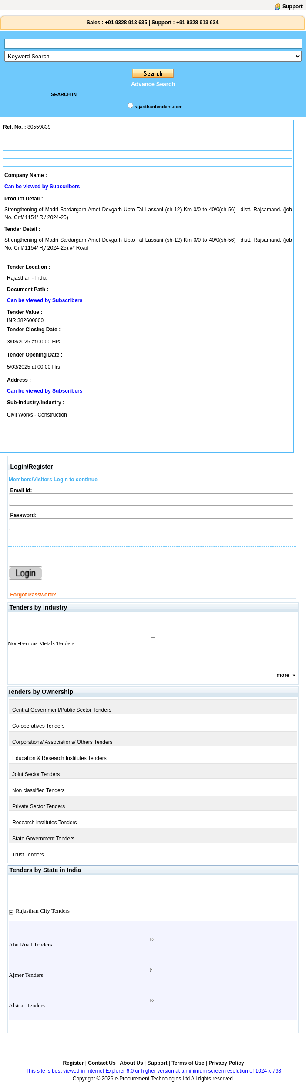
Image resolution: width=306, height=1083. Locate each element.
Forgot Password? (33, 595)
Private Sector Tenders (38, 806)
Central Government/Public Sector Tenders (61, 710)
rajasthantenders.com (159, 106)
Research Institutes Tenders (44, 823)
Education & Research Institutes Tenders (59, 758)
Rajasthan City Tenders (43, 910)
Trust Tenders (28, 855)
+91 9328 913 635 (125, 23)
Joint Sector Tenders (36, 774)
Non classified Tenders (38, 790)
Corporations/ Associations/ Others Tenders (62, 742)
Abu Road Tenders (30, 944)
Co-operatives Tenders (38, 726)
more (282, 675)
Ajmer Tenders (26, 975)
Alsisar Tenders (27, 1005)
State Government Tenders (43, 839)
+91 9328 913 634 (197, 23)
